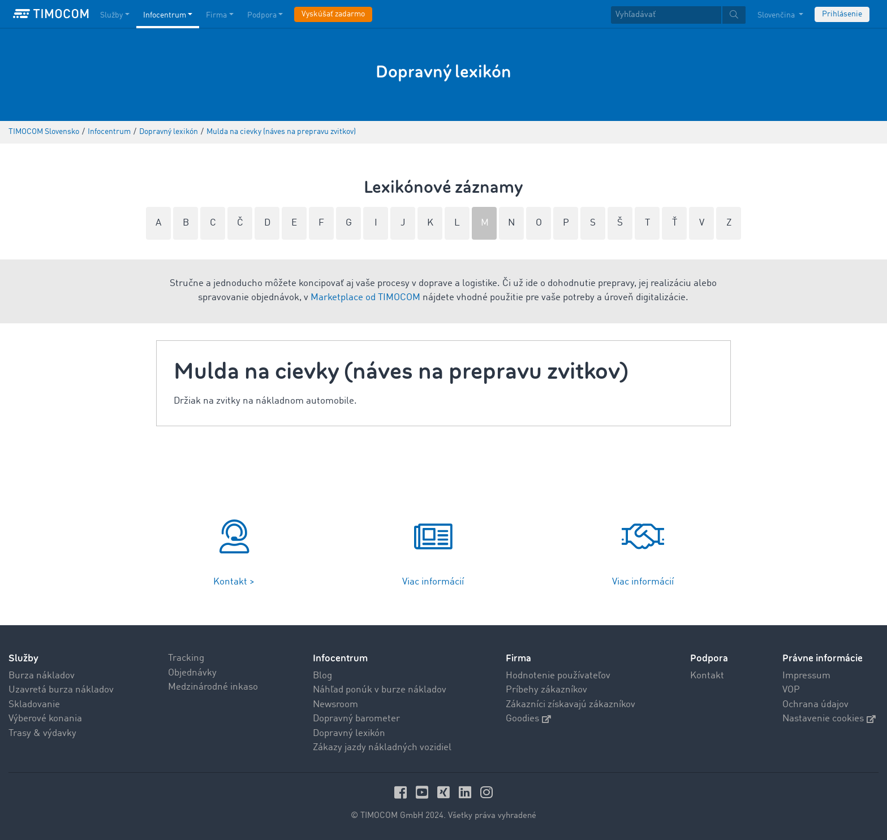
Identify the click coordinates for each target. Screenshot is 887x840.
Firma (518, 658)
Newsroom (335, 704)
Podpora (709, 658)
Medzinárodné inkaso (213, 687)
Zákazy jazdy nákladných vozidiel (382, 747)
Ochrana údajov (815, 704)
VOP (791, 690)
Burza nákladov (41, 676)
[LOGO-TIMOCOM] (51, 14)
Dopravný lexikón (349, 733)
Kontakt (707, 676)
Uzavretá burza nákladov (61, 690)
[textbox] (678, 15)
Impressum (806, 676)
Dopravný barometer (356, 719)
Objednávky (192, 673)
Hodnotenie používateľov (558, 676)
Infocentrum (340, 658)
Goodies (528, 719)
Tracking (186, 658)
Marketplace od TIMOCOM (365, 297)
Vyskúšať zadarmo (333, 14)
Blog (322, 676)
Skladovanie (34, 704)
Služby (23, 658)
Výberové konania (45, 719)
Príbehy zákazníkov (546, 690)
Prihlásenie (842, 14)
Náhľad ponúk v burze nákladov (379, 690)
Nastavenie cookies (829, 719)
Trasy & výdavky (42, 733)
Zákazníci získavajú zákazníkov (570, 704)
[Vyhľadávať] (666, 15)
